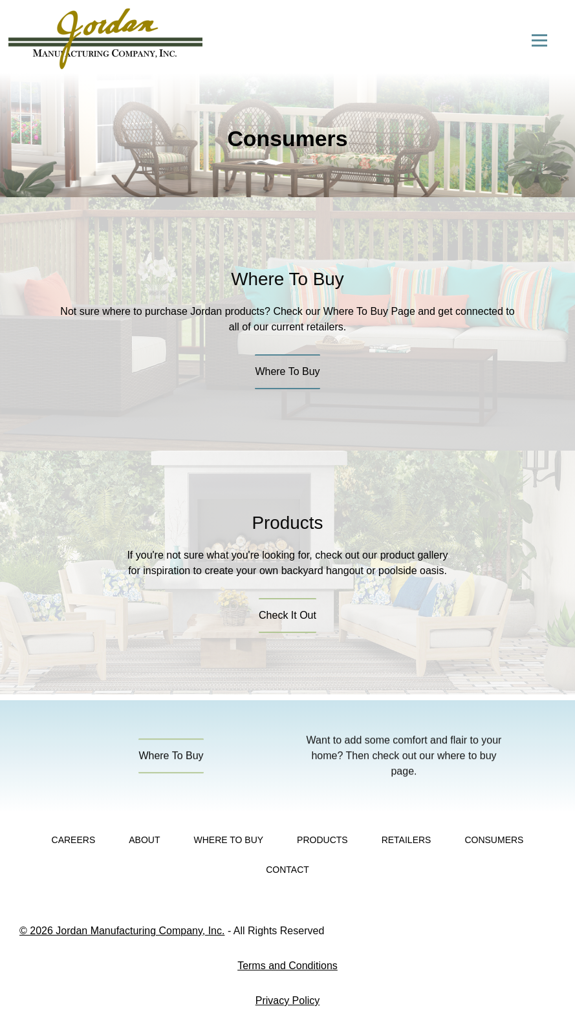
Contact (287, 869)
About (144, 840)
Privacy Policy (287, 1000)
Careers (74, 840)
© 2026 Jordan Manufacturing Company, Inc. (121, 930)
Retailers (406, 840)
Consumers (493, 840)
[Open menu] (539, 40)
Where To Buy (228, 840)
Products (322, 840)
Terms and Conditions (287, 965)
